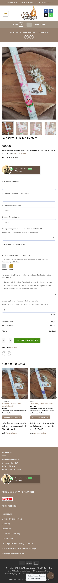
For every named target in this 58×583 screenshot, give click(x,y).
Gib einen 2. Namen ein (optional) (15, 193)
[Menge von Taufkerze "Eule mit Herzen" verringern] (3, 340)
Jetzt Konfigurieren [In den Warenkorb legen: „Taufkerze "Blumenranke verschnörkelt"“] (12, 417)
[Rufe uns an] (51, 15)
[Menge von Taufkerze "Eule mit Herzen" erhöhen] (10, 340)
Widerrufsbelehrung (11, 533)
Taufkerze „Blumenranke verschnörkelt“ (11, 405)
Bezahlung (6, 528)
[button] (6, 13)
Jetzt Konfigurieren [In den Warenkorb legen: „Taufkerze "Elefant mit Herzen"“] (40, 417)
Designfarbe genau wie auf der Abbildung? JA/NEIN (22, 229)
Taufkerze (43, 33)
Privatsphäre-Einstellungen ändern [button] (17, 543)
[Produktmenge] (7, 340)
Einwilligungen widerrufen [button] (13, 553)
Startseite (15, 33)
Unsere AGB (7, 538)
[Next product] (26, 37)
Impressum (7, 513)
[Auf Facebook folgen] (46, 11)
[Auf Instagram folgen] (51, 11)
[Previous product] (31, 37)
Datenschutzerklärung (12, 518)
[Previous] (2, 403)
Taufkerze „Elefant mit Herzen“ (42, 404)
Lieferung (6, 523)
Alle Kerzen (29, 33)
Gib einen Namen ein (10, 182)
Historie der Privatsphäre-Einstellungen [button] (19, 548)
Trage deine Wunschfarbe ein (13, 244)
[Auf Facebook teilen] (4, 353)
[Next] (55, 403)
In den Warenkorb (27, 340)
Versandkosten (20, 153)
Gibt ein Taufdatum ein (11, 217)
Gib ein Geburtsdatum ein (12, 205)
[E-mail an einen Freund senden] (9, 353)
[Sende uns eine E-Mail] (46, 15)
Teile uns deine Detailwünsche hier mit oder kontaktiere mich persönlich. (26, 276)
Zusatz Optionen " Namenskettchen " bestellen (20, 301)
